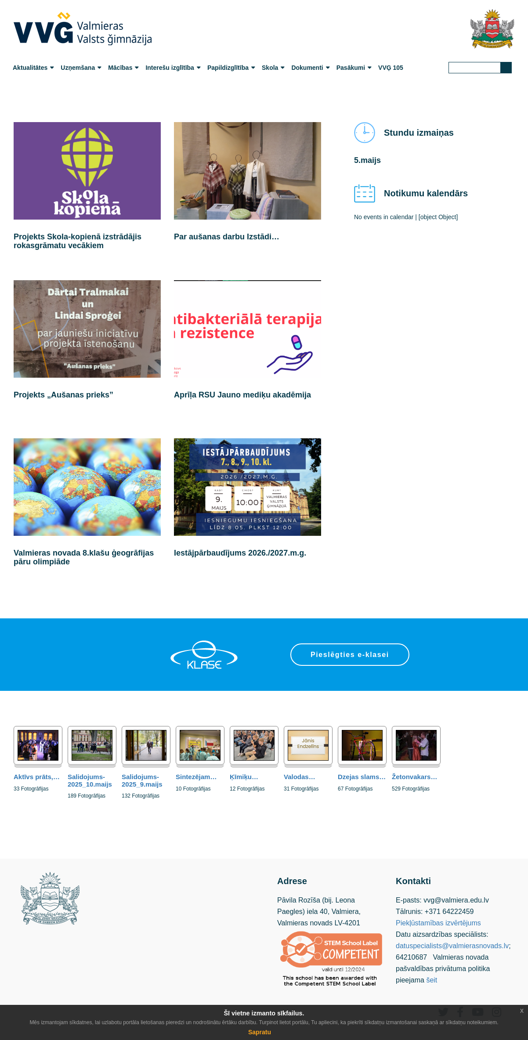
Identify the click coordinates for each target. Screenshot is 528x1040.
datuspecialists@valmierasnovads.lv (452, 946)
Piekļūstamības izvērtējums (438, 923)
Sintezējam (196, 776)
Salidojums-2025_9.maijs (142, 780)
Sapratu (259, 1032)
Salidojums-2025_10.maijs (90, 780)
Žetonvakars (414, 776)
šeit (431, 980)
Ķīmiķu (244, 776)
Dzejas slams (362, 776)
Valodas (299, 776)
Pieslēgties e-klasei (350, 654)
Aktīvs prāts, (37, 776)
